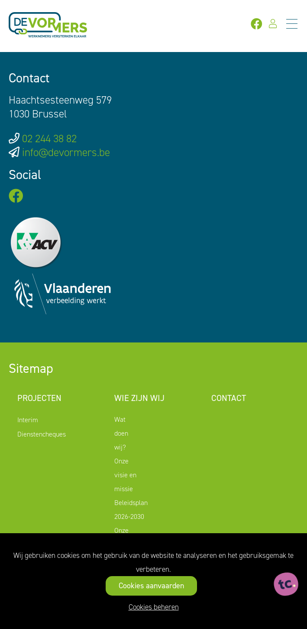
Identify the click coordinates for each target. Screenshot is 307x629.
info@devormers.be (66, 152)
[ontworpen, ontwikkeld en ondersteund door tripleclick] (286, 584)
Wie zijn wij (139, 398)
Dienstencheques (41, 434)
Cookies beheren (154, 607)
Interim (27, 419)
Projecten (39, 398)
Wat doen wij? (121, 433)
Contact (228, 398)
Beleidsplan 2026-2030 (131, 509)
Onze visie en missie (125, 474)
